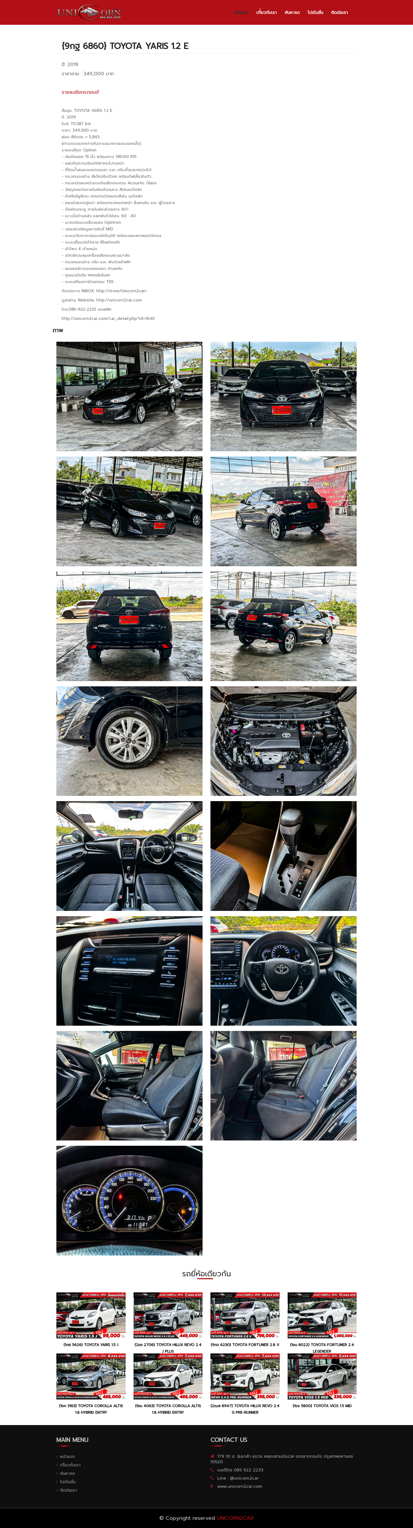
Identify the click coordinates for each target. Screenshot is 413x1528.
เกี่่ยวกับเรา (266, 12)
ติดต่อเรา (339, 12)
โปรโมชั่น (315, 12)
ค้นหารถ (292, 12)
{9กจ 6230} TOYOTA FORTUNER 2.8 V (245, 1345)
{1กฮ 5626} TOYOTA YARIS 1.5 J (90, 1345)
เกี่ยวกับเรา (70, 1465)
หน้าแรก (241, 12)
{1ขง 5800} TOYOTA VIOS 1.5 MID (322, 1406)
